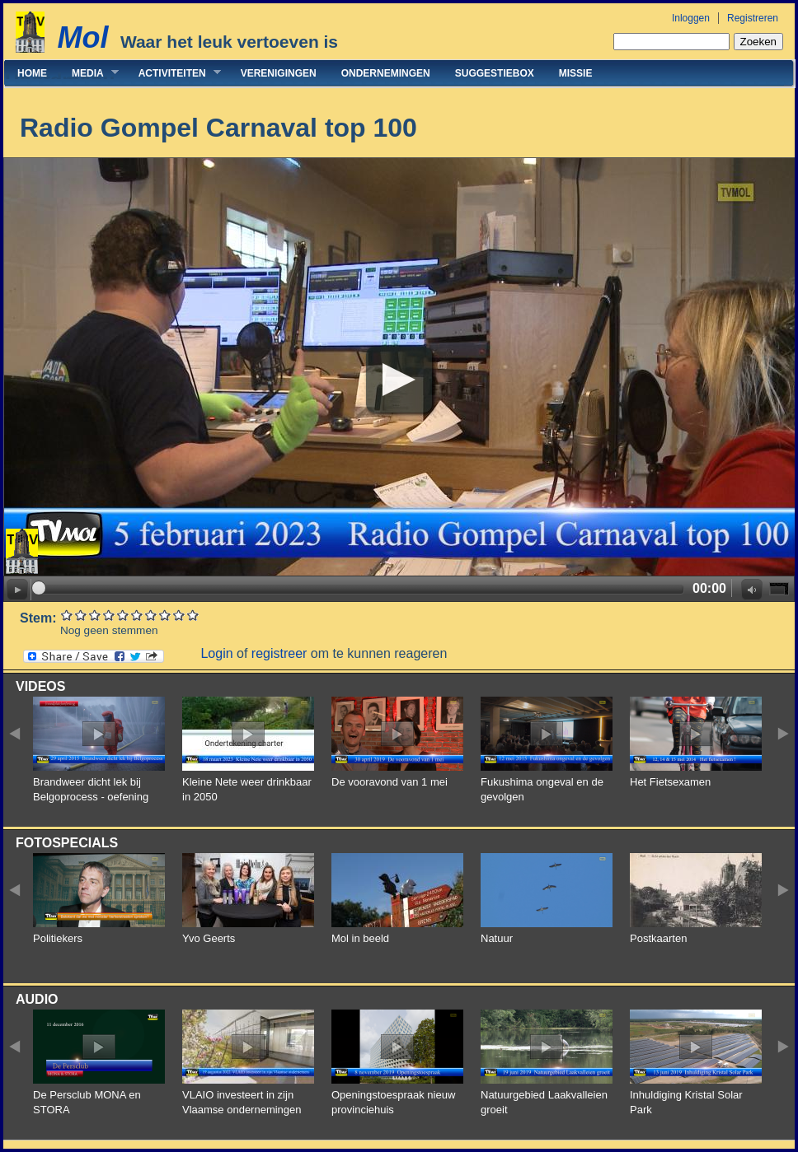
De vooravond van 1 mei (389, 782)
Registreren (752, 18)
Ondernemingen (385, 73)
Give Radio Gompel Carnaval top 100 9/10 (179, 615)
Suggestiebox (494, 73)
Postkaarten (658, 938)
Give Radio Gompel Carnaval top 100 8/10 (165, 615)
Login (216, 653)
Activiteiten (173, 73)
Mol (82, 37)
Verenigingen (279, 73)
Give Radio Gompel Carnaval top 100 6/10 (137, 615)
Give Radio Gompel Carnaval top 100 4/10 (109, 615)
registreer (279, 653)
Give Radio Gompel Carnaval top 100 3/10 (95, 615)
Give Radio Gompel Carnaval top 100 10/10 (193, 615)
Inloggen (691, 18)
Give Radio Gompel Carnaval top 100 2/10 (81, 615)
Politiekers (57, 938)
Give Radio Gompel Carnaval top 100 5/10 (123, 615)
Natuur (497, 938)
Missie (576, 73)
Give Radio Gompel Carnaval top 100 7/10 (151, 615)
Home (32, 73)
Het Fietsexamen (670, 782)
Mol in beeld (360, 938)
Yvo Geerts (208, 938)
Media (89, 73)
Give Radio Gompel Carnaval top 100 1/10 (67, 615)
